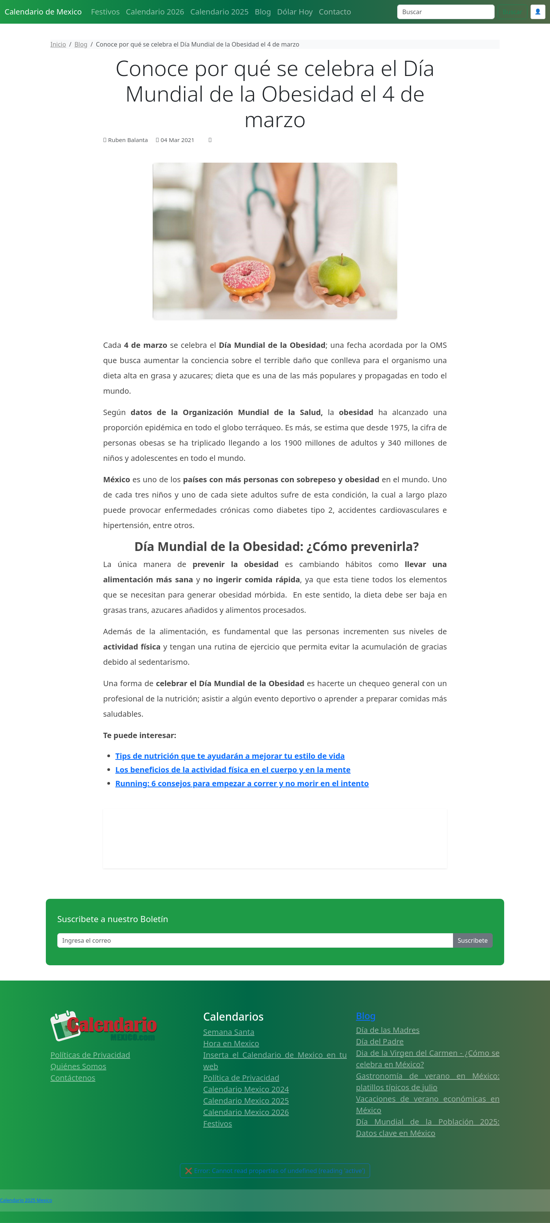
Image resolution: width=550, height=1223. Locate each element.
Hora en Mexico (231, 1043)
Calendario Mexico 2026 (246, 1112)
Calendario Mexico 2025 (246, 1100)
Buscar (512, 12)
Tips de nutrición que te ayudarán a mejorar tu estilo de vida (230, 756)
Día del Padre (380, 1041)
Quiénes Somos (78, 1066)
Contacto (335, 11)
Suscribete (473, 940)
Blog (263, 11)
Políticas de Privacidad (90, 1055)
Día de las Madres (388, 1030)
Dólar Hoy (295, 11)
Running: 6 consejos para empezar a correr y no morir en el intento (242, 783)
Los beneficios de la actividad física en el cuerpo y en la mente (233, 769)
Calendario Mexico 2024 (246, 1089)
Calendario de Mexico (43, 11)
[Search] (446, 12)
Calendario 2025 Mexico (26, 1200)
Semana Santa (228, 1032)
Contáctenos (72, 1078)
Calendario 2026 (155, 11)
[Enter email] (255, 940)
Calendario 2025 (219, 11)
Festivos (105, 11)
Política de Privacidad (241, 1078)
